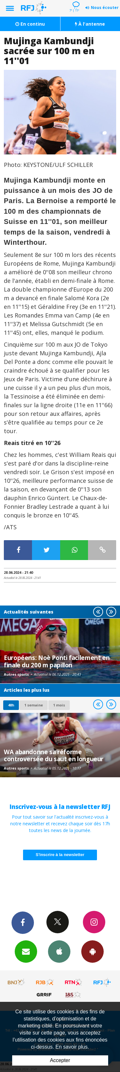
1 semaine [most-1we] (33, 705)
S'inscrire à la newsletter (60, 854)
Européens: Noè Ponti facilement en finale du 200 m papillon (56, 661)
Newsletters (26, 951)
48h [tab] (11, 705)
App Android (92, 951)
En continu (30, 24)
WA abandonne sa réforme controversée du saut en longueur (53, 755)
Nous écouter (105, 7)
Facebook (23, 922)
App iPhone (59, 951)
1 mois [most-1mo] (59, 705)
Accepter (60, 1060)
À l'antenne (90, 24)
